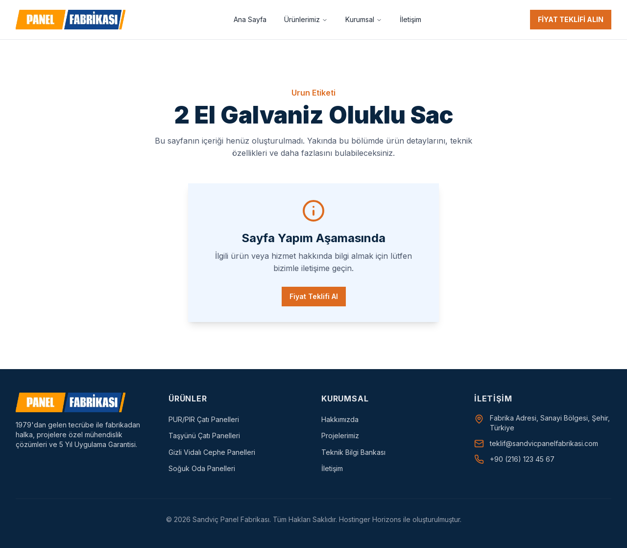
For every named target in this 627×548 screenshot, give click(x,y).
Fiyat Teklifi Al (313, 296)
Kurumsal (363, 19)
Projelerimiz (340, 435)
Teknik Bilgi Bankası (353, 452)
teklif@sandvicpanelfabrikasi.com (544, 443)
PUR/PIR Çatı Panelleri (204, 419)
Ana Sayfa (250, 19)
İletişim (410, 19)
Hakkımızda (340, 419)
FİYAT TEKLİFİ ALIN (570, 19)
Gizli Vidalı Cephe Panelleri (212, 452)
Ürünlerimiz (306, 19)
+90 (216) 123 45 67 (522, 459)
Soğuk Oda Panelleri (202, 468)
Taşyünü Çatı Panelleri (204, 435)
